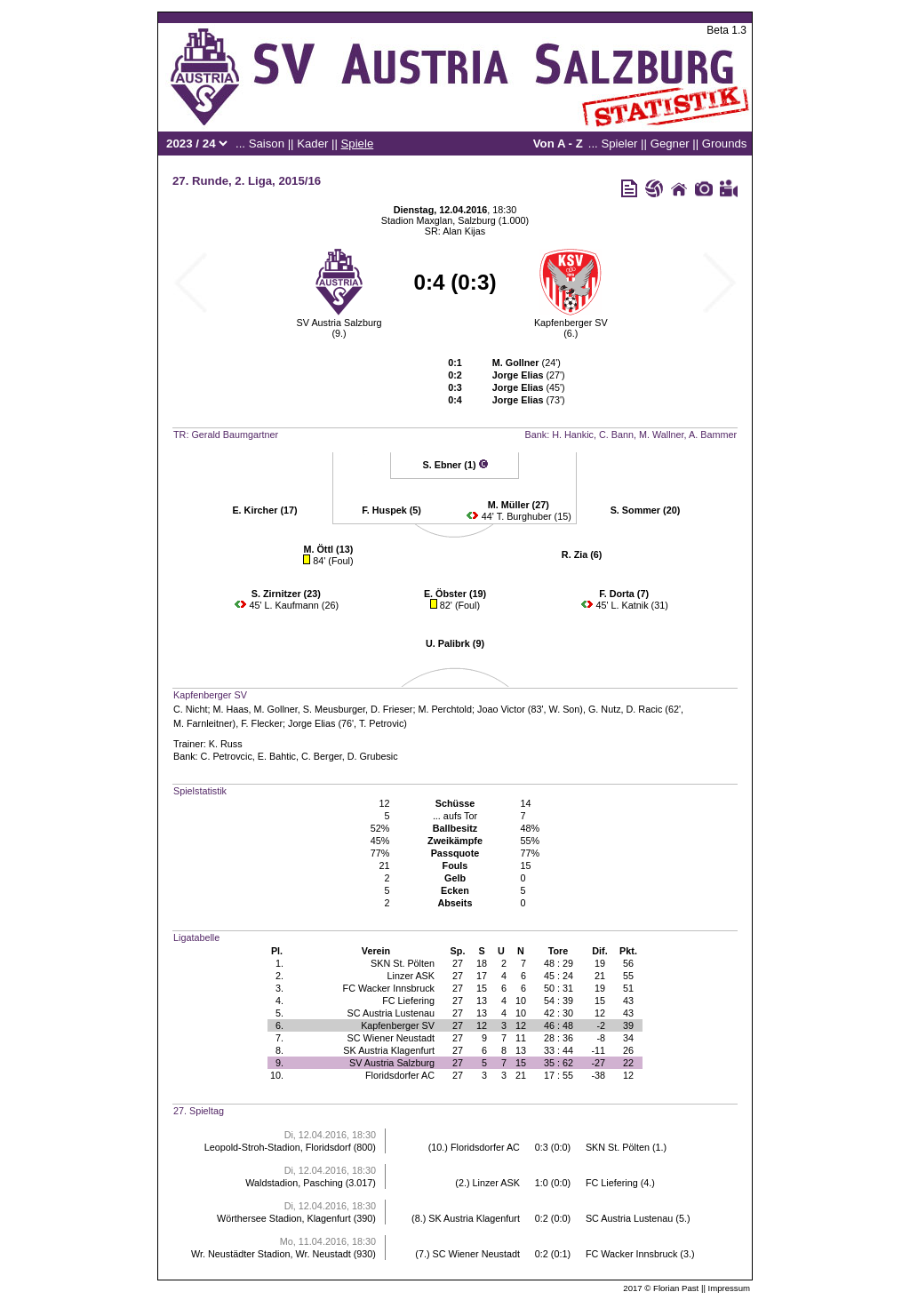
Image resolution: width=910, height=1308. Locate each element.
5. (279, 1013)
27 (457, 963)
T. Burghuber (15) (534, 516)
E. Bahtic (277, 756)
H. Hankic (573, 434)
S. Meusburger (334, 709)
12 (600, 1013)
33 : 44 (558, 1050)
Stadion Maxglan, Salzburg (438, 220)
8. (279, 1050)
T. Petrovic (381, 723)
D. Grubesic (372, 756)
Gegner (670, 143)
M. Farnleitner (203, 723)
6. (279, 1025)
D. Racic (645, 709)
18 (481, 963)
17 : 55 (558, 1075)
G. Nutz (604, 709)
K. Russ (226, 743)
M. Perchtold (445, 709)
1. (279, 963)
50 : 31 (558, 988)
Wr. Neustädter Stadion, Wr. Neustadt (271, 1253)
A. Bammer (713, 434)
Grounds (724, 143)
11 (520, 1038)
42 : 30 (558, 1013)
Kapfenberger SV (571, 322)
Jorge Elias (311, 723)
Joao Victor (501, 709)
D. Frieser (391, 709)
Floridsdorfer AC (400, 1075)
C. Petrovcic (226, 756)
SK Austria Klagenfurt (389, 1050)
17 (481, 975)
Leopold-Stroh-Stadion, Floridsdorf (277, 1147)
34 (628, 1038)
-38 (598, 1075)
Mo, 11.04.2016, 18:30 (328, 1241)
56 (628, 963)
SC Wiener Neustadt (391, 1038)
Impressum (729, 1288)
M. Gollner (276, 709)
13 (481, 1000)
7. (279, 1038)
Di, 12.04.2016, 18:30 (330, 1134)
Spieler (619, 143)
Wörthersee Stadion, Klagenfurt (284, 1218)
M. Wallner (661, 434)
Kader (312, 143)
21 (600, 975)
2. (279, 975)
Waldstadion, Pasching (293, 1182)
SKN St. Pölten (403, 963)
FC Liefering (408, 1000)
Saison (266, 143)
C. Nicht (190, 709)
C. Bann (616, 434)
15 (481, 988)
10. (276, 1075)
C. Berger (321, 756)
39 (628, 1025)
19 (600, 963)
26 (628, 1050)
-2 (600, 1025)
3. (279, 988)
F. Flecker (262, 723)
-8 (600, 1038)
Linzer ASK (411, 975)
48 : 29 (558, 963)
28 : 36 (558, 1038)
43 (628, 1000)
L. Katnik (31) (639, 605)
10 (520, 1000)
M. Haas (230, 709)
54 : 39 (558, 1000)
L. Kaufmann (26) (302, 605)
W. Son (564, 709)
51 (628, 988)
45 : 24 (558, 975)
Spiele (357, 143)
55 (628, 975)
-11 (598, 1050)
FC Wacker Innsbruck (389, 988)
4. (279, 1000)
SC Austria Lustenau (391, 1013)
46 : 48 (558, 1025)
